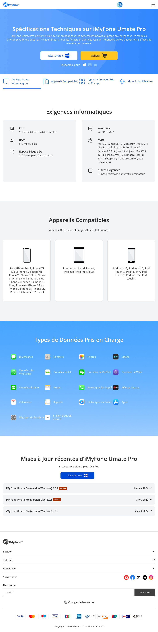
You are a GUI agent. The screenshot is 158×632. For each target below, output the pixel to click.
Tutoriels (8, 560)
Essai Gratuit (59, 55)
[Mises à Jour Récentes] (136, 81)
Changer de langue (79, 602)
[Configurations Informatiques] (22, 81)
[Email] (69, 592)
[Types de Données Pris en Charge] (98, 81)
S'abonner (144, 592)
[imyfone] (11, 5)
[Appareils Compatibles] (60, 81)
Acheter (99, 55)
